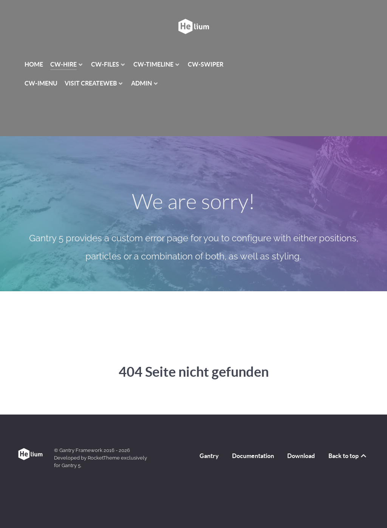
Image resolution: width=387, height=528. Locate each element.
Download (301, 455)
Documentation (253, 455)
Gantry (209, 455)
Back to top (347, 455)
